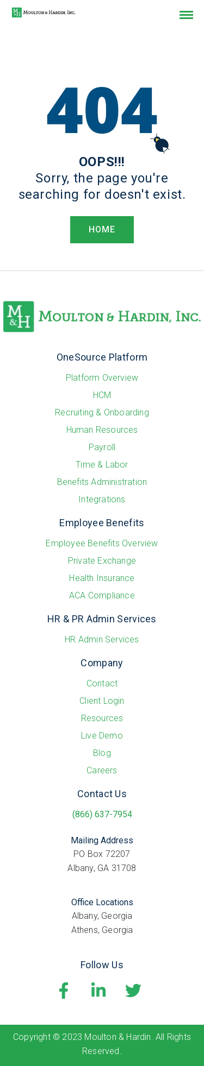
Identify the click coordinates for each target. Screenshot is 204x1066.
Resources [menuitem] (102, 718)
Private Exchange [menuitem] (102, 561)
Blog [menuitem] (102, 753)
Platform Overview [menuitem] (102, 378)
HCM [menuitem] (102, 395)
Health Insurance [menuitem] (101, 578)
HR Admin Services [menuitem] (102, 639)
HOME (102, 229)
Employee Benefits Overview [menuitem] (102, 543)
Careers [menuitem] (101, 770)
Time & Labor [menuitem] (102, 464)
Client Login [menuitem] (101, 701)
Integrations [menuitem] (101, 499)
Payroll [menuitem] (102, 447)
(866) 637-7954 (102, 814)
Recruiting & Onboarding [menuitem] (102, 412)
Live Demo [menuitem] (102, 735)
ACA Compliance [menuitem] (102, 595)
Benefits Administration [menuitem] (102, 482)
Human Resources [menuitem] (102, 430)
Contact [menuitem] (102, 683)
